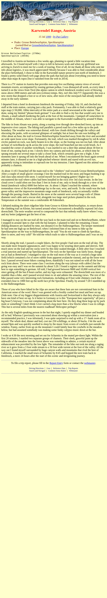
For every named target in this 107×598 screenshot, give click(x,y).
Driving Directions (36, 22)
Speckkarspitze (65, 45)
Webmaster (73, 24)
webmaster (89, 364)
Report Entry (56, 364)
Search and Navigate (37, 24)
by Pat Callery (60, 36)
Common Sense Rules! (57, 24)
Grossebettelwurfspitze (44, 45)
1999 (48, 36)
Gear (48, 22)
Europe (25, 48)
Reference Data (59, 22)
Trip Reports (73, 22)
